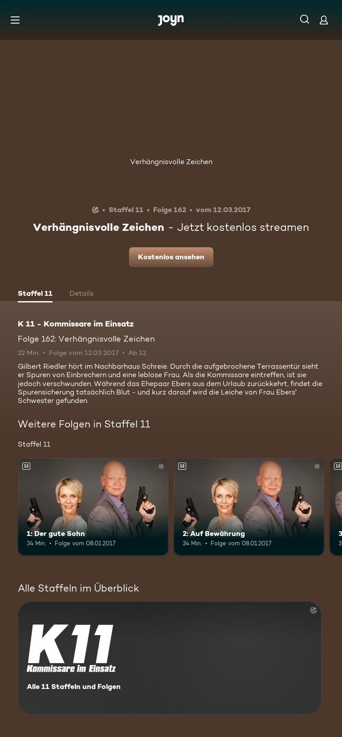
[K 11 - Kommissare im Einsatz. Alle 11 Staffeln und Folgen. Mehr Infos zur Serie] (170, 658)
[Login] (324, 20)
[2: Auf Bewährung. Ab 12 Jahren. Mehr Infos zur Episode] (249, 507)
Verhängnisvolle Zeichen (171, 161)
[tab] (35, 294)
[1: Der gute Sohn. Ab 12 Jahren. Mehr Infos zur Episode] (93, 507)
